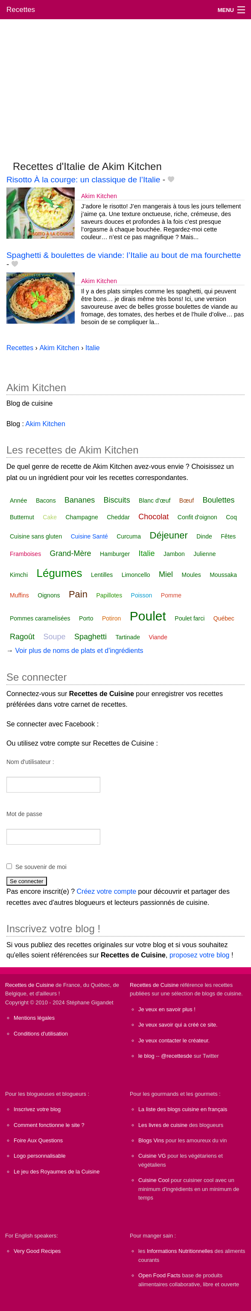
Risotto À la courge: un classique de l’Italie (83, 179)
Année (18, 500)
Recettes (20, 10)
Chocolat (153, 516)
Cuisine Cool (153, 1180)
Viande (158, 637)
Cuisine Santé (89, 536)
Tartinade (128, 637)
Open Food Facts (159, 1275)
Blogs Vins (151, 1140)
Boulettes (218, 500)
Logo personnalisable (40, 1156)
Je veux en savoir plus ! (167, 1009)
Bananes (79, 500)
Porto (86, 618)
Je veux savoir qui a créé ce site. (178, 1024)
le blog (146, 1056)
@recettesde (176, 1056)
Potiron (111, 618)
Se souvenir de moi (41, 866)
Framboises (25, 553)
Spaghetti (90, 636)
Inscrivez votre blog (37, 1109)
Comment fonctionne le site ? (49, 1125)
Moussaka (223, 574)
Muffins (19, 595)
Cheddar (118, 517)
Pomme (171, 595)
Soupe (55, 636)
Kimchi (19, 574)
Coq (231, 517)
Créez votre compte (107, 891)
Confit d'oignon (197, 517)
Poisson (141, 595)
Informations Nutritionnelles (180, 1251)
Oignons (49, 595)
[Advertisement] (125, 86)
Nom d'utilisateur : (30, 761)
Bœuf (186, 500)
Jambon (174, 553)
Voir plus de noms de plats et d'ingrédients (79, 650)
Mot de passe (24, 814)
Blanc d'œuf (154, 500)
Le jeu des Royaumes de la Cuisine (56, 1171)
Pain (78, 594)
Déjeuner (169, 535)
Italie (147, 553)
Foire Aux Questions (38, 1140)
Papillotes (109, 595)
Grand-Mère (70, 553)
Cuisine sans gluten (36, 536)
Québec (223, 618)
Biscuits (117, 500)
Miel (166, 574)
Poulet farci (189, 618)
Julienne (204, 553)
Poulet (148, 616)
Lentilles (102, 574)
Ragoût (22, 636)
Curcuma (129, 536)
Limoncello (136, 574)
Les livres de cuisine (162, 1125)
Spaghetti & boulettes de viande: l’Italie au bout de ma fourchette (123, 255)
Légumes (59, 573)
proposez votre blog (199, 955)
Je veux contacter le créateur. (174, 1040)
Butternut (22, 517)
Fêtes (228, 536)
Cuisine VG (152, 1156)
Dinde (204, 536)
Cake (50, 517)
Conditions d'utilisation (41, 1033)
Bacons (46, 500)
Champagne (81, 517)
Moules (191, 574)
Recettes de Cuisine (29, 985)
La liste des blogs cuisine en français (182, 1109)
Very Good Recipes (37, 1251)
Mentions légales (34, 1018)
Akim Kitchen (99, 196)
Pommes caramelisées (40, 618)
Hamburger (115, 553)
